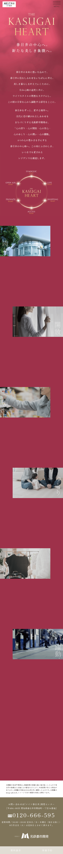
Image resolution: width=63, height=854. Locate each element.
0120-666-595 (31, 815)
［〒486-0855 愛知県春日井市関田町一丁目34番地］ (31, 808)
